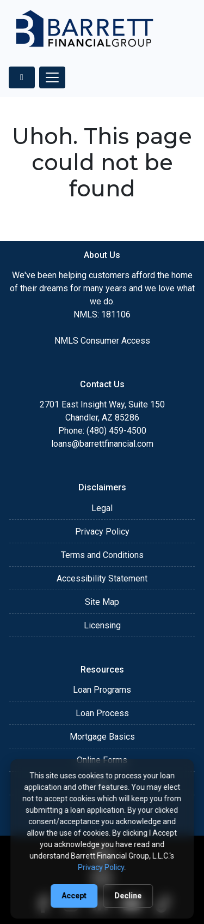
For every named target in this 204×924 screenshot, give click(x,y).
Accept (74, 895)
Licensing (102, 625)
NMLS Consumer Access (102, 340)
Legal (102, 508)
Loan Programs (102, 690)
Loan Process (102, 713)
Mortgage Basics (102, 736)
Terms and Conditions (102, 555)
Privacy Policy (102, 531)
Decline (128, 895)
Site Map (102, 602)
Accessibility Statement (102, 578)
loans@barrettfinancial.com (102, 444)
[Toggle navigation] (52, 77)
